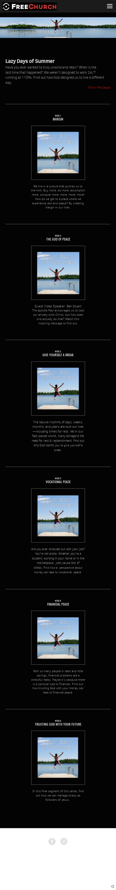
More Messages (99, 87)
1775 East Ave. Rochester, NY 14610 (58, 855)
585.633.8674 (58, 861)
